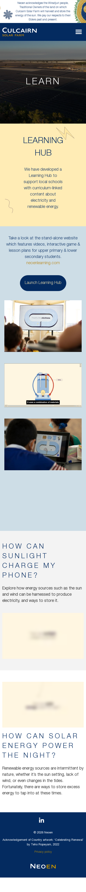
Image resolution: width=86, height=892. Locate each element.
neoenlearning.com (43, 263)
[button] (78, 32)
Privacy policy (43, 852)
